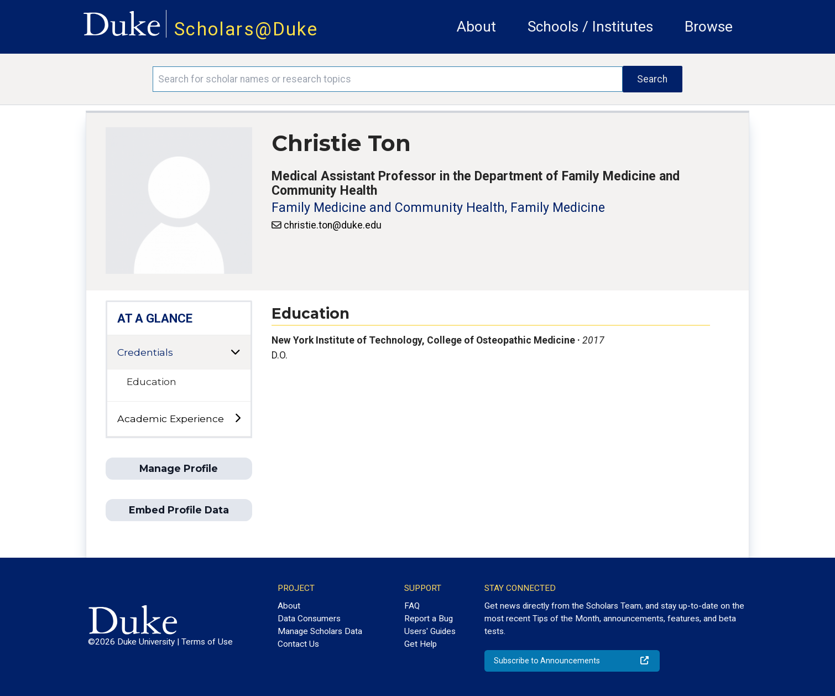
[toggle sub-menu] (237, 418)
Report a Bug (428, 619)
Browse (709, 26)
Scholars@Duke (246, 29)
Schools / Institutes (590, 26)
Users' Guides (430, 631)
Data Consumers (309, 619)
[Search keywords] (387, 79)
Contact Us (298, 644)
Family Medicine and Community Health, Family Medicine (438, 207)
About (476, 26)
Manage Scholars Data (320, 631)
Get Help (420, 644)
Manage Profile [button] (178, 468)
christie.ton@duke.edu (333, 225)
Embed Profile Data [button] (179, 510)
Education (151, 381)
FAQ (412, 606)
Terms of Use (207, 642)
